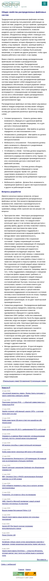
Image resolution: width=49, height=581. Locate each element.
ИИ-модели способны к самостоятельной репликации (21, 445)
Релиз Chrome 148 (8, 535)
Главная (21, 569)
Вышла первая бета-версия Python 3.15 (16, 510)
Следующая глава (38, 381)
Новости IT (6, 388)
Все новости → (42, 559)
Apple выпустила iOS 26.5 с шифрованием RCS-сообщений (23, 429)
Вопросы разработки (11, 192)
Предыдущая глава (11, 381)
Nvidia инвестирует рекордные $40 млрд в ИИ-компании (22, 452)
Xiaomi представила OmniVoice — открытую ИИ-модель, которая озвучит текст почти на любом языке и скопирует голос (23, 553)
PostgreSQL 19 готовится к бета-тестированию (19, 495)
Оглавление (25, 381)
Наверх (28, 569)
